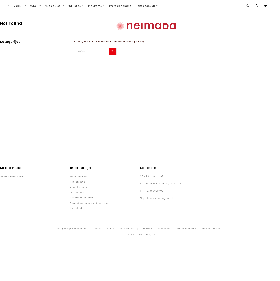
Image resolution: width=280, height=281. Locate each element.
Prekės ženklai (211, 228)
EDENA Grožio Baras (12, 176)
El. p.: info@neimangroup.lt (157, 198)
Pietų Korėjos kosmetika (72, 228)
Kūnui (34, 6)
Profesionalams (120, 6)
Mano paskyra (79, 176)
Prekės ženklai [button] (145, 6)
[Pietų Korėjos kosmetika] (9, 5)
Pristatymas (77, 181)
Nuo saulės (53, 6)
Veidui (17, 6)
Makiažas (74, 6)
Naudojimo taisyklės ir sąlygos (89, 202)
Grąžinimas (77, 192)
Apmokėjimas (78, 187)
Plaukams (95, 6)
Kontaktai (76, 208)
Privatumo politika (81, 197)
